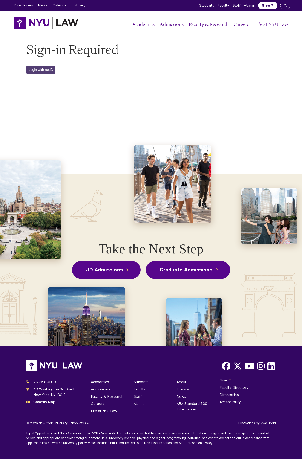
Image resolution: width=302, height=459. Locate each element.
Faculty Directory (234, 387)
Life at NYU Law (271, 24)
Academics (143, 24)
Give (266, 5)
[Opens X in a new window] (237, 366)
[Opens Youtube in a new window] (249, 366)
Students (206, 5)
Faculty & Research (208, 24)
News (43, 5)
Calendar (60, 5)
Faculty (223, 5)
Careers (241, 24)
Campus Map (44, 402)
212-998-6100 (44, 382)
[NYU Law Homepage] (46, 22)
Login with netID (41, 70)
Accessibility (230, 402)
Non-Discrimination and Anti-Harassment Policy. (178, 443)
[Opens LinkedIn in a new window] (271, 366)
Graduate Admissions (186, 270)
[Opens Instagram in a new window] (261, 366)
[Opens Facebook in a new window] (226, 366)
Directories (23, 5)
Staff (237, 5)
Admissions (172, 24)
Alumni (249, 5)
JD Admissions (104, 270)
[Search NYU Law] (285, 5)
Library (79, 5)
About (181, 382)
